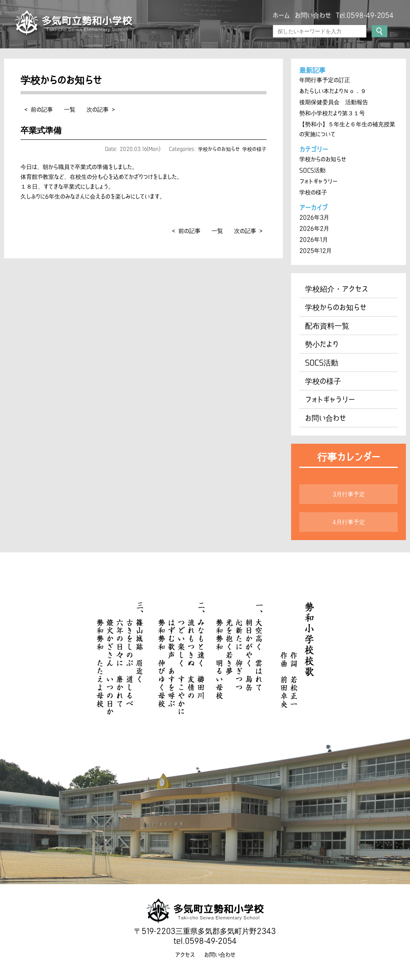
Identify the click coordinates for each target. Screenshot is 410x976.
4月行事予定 (349, 522)
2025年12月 (315, 250)
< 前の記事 (39, 109)
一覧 (69, 109)
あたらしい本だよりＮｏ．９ (332, 91)
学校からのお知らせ (219, 148)
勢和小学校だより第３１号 (332, 113)
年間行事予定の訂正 (324, 80)
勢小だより (322, 344)
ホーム (281, 15)
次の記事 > (101, 109)
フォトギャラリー (318, 181)
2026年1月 (313, 239)
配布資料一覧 (327, 325)
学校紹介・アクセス (336, 288)
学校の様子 (254, 148)
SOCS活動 (312, 170)
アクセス (185, 955)
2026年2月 (314, 228)
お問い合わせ (313, 15)
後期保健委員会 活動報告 (333, 102)
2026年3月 (314, 217)
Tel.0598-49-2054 (365, 15)
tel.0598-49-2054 (205, 940)
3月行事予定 (349, 494)
